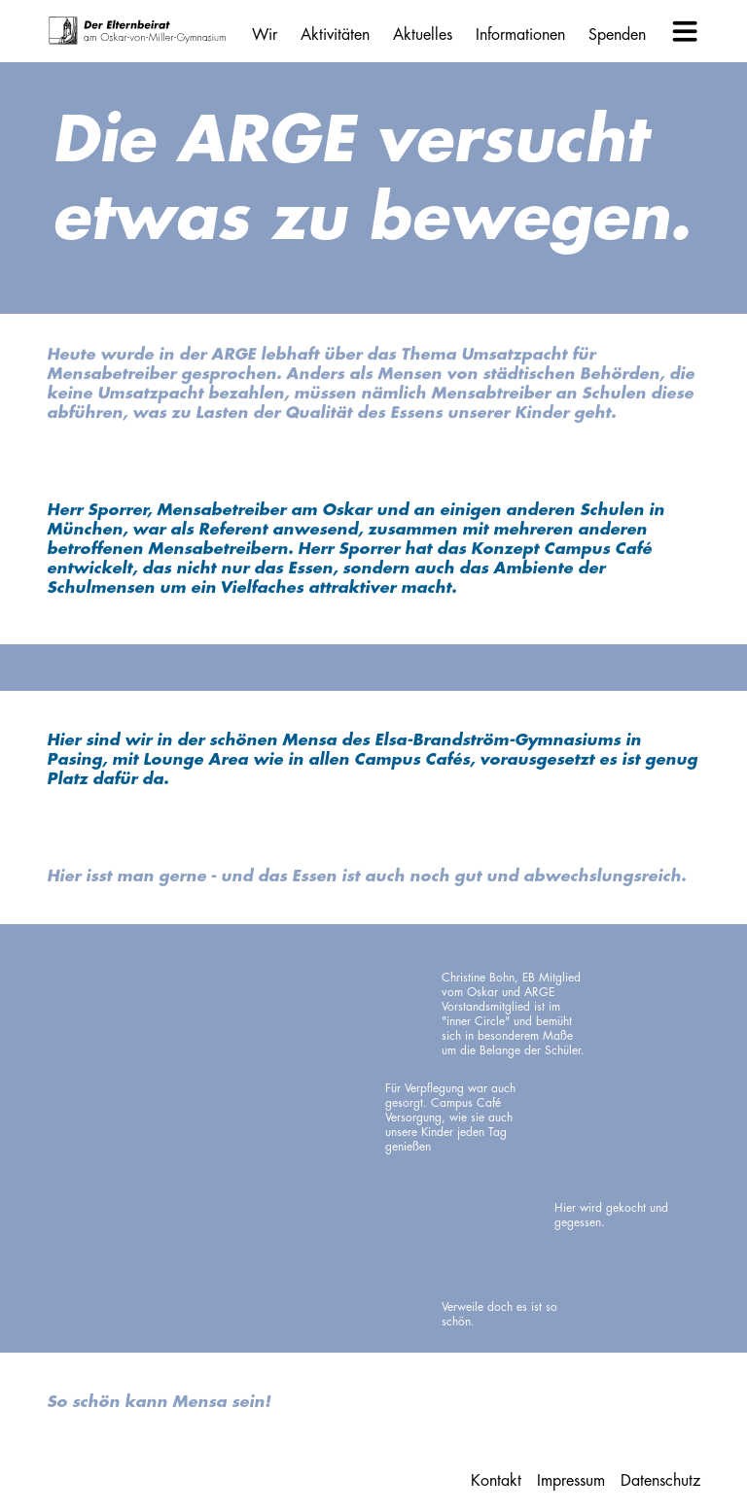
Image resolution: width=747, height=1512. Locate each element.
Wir (264, 35)
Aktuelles (422, 35)
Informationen (520, 35)
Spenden (617, 35)
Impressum (571, 1481)
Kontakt (496, 1481)
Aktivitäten (335, 35)
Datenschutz (660, 1481)
